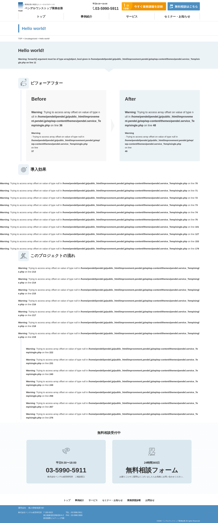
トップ (41, 16)
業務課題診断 (134, 500)
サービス (132, 16)
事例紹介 (86, 16)
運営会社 (22, 508)
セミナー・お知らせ (177, 16)
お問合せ (149, 500)
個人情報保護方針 (36, 508)
